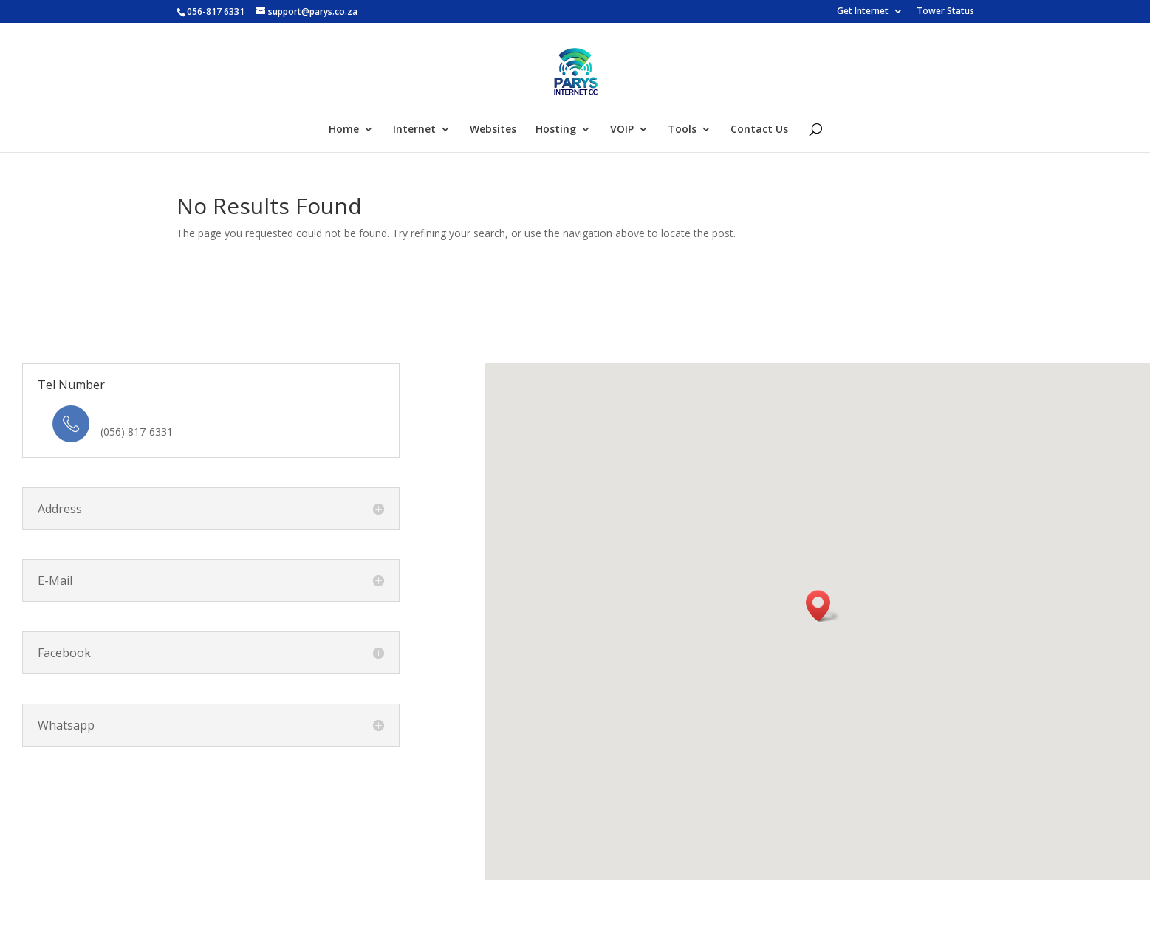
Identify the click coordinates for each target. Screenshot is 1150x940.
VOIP (622, 130)
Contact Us (759, 130)
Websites (493, 130)
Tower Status (945, 12)
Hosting (555, 130)
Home (344, 130)
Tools (682, 130)
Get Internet (863, 12)
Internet (414, 130)
